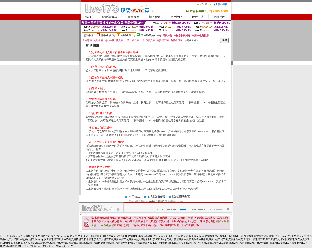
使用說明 (176, 17)
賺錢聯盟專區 (181, 196)
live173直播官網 (156, 201)
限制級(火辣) (108, 35)
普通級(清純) (148, 35)
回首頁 (88, 17)
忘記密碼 (102, 131)
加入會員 (155, 17)
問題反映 (219, 17)
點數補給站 (109, 17)
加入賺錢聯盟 (156, 196)
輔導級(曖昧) (128, 35)
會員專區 (133, 17)
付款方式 (198, 17)
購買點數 (118, 70)
